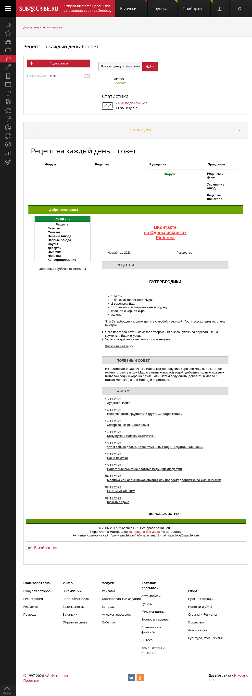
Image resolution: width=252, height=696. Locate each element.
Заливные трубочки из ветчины (62, 269)
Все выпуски (140, 130)
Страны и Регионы (202, 614)
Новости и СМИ (200, 606)
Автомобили (151, 596)
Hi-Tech (147, 640)
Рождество (184, 252)
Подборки (198, 5)
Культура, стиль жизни (205, 638)
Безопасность (73, 606)
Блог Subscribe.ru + (78, 599)
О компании (72, 591)
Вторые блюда (59, 240)
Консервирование (62, 259)
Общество (196, 622)
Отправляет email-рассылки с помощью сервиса (88, 8)
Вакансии (70, 614)
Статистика (115, 96)
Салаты (54, 232)
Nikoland (241, 675)
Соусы (53, 244)
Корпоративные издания (121, 599)
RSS (87, 75)
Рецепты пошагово (214, 197)
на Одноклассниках (165, 232)
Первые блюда (59, 236)
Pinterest (165, 237)
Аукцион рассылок (116, 614)
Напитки (54, 256)
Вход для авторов (36, 591)
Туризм (147, 603)
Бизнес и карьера (155, 619)
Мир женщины (153, 611)
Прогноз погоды (200, 599)
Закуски (54, 228)
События (108, 622)
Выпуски (133, 5)
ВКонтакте (165, 227)
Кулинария (54, 27)
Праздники (216, 164)
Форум (50, 164)
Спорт (192, 591)
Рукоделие (158, 164)
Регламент (31, 606)
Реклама (108, 591)
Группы (164, 5)
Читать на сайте (117, 346)
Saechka (120, 83)
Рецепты (102, 164)
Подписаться (59, 63)
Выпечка (55, 252)
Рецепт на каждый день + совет (61, 46)
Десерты (54, 248)
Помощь (30, 614)
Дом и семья (32, 27)
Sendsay (108, 606)
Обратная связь (75, 622)
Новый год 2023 (119, 252)
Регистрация (33, 599)
